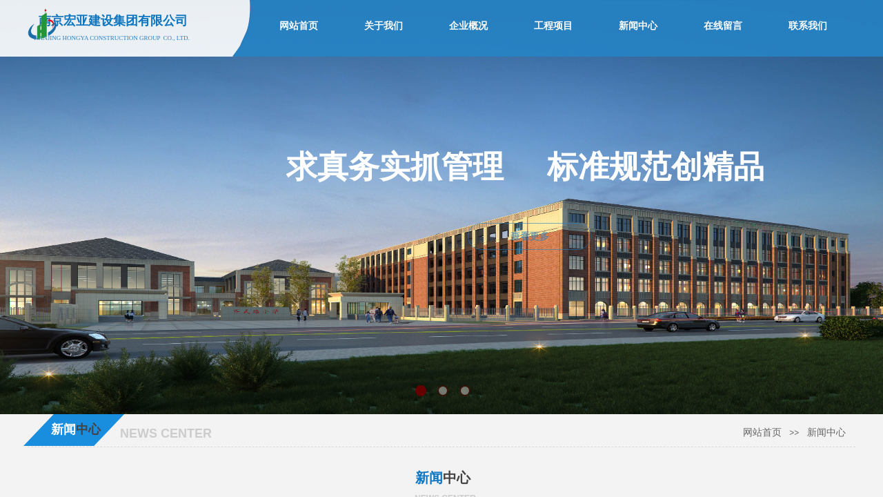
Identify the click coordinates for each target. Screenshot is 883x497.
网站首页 (762, 432)
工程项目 (553, 26)
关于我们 (383, 26)
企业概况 (468, 26)
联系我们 (807, 26)
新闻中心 (826, 432)
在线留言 (723, 26)
